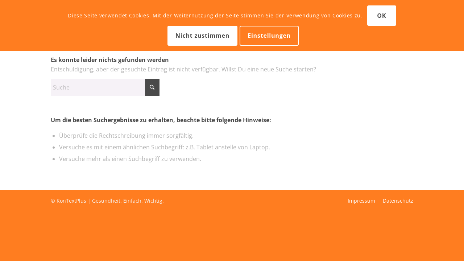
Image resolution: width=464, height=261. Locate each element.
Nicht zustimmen (202, 36)
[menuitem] (361, 201)
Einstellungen (269, 36)
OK (381, 16)
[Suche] (105, 87)
